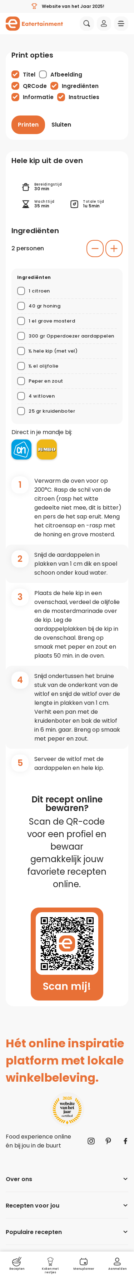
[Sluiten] (61, 124)
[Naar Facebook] (125, 1141)
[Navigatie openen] (121, 23)
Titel (29, 74)
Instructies (84, 97)
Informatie (38, 97)
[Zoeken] (87, 23)
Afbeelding (66, 74)
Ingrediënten (80, 86)
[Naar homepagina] (34, 23)
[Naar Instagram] (91, 1141)
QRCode (35, 86)
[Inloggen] (104, 23)
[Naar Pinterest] (108, 1141)
